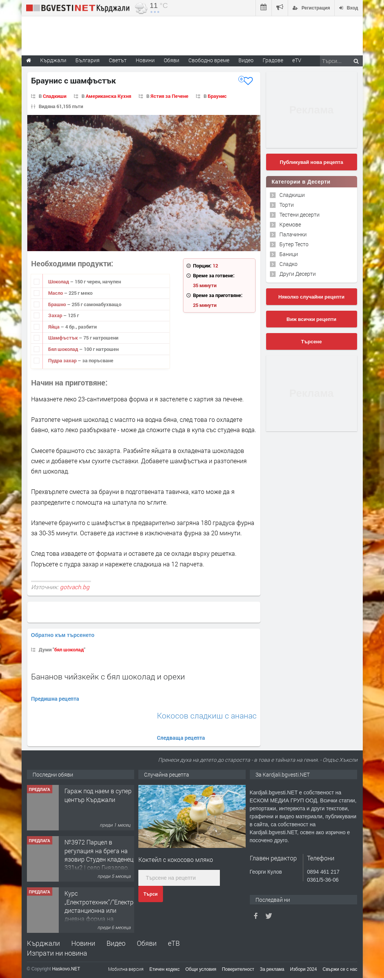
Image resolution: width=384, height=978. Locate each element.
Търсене (311, 341)
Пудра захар (63, 360)
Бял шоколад (63, 349)
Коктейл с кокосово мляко (175, 859)
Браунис (217, 96)
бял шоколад (69, 649)
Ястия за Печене (169, 96)
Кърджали (43, 943)
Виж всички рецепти (311, 319)
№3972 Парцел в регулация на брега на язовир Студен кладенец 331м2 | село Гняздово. (98, 854)
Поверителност (238, 969)
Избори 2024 (303, 969)
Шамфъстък (63, 337)
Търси (151, 894)
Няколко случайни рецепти (311, 297)
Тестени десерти (299, 214)
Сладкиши (54, 96)
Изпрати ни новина (57, 953)
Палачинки (293, 234)
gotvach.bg (74, 587)
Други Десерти (297, 273)
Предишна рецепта (55, 698)
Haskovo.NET (66, 969)
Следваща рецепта (181, 737)
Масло (56, 292)
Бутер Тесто (294, 244)
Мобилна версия (126, 969)
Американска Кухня (108, 96)
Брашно (57, 304)
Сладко (288, 263)
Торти (286, 204)
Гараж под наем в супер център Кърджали (98, 795)
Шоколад (59, 281)
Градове (273, 60)
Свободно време (208, 60)
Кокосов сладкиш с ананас (207, 715)
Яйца (54, 326)
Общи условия (200, 969)
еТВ (174, 943)
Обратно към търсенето (63, 635)
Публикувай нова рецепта (311, 162)
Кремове (290, 224)
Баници (288, 254)
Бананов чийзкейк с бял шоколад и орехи (108, 676)
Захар (55, 315)
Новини (145, 60)
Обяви (147, 943)
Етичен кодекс (164, 969)
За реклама (272, 969)
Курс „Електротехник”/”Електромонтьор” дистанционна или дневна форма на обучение (113, 910)
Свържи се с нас (340, 969)
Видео (116, 943)
